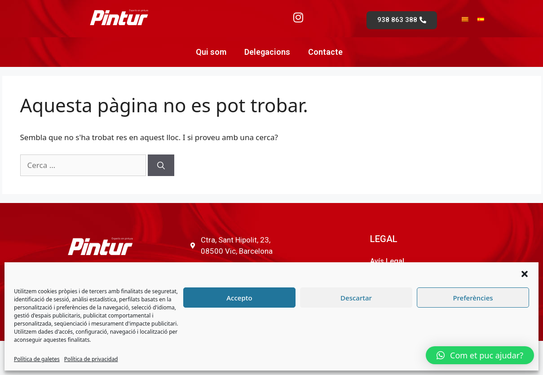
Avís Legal (387, 261)
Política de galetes (37, 359)
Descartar (356, 297)
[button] (524, 273)
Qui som (211, 52)
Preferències (473, 297)
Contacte (325, 52)
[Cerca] (161, 165)
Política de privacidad (91, 359)
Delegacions (267, 52)
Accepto (239, 297)
